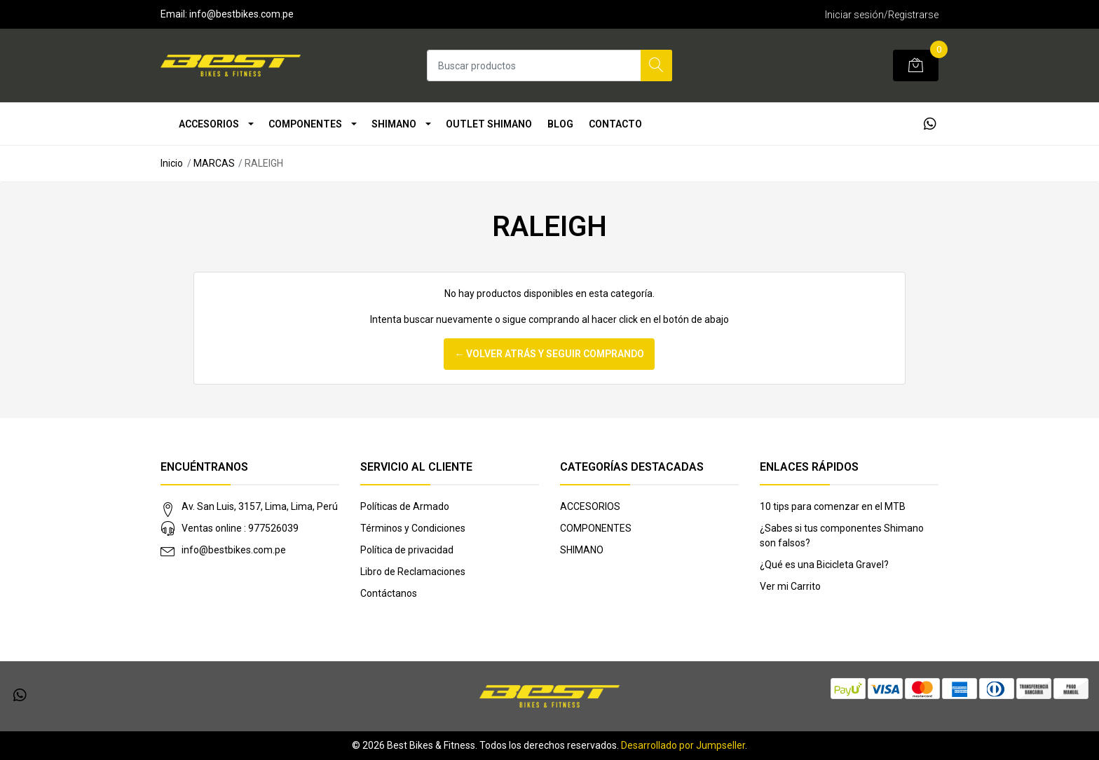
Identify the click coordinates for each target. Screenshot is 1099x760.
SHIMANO (393, 124)
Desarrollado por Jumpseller (683, 745)
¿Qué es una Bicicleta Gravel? (824, 564)
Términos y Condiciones (412, 528)
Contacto (615, 124)
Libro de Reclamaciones (412, 571)
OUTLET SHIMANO (489, 124)
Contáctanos (388, 593)
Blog (560, 124)
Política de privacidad (406, 549)
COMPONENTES (305, 124)
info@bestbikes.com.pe (234, 549)
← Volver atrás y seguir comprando (549, 353)
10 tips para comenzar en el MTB (833, 506)
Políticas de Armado (404, 506)
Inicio (172, 163)
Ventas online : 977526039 (240, 528)
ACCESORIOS (209, 124)
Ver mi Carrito (790, 586)
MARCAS (214, 163)
